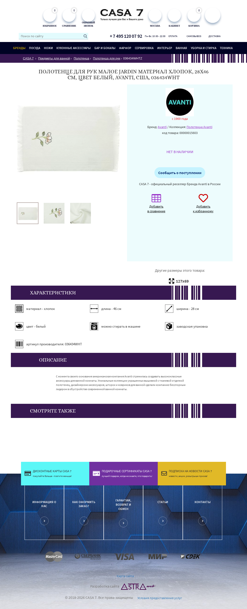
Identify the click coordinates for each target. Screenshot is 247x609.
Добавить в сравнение (156, 205)
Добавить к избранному (203, 205)
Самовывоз (194, 36)
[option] (27, 213)
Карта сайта (125, 576)
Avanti (162, 127)
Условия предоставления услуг (159, 598)
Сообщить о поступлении (179, 172)
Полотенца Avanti (199, 127)
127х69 (182, 281)
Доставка (215, 36)
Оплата (173, 36)
